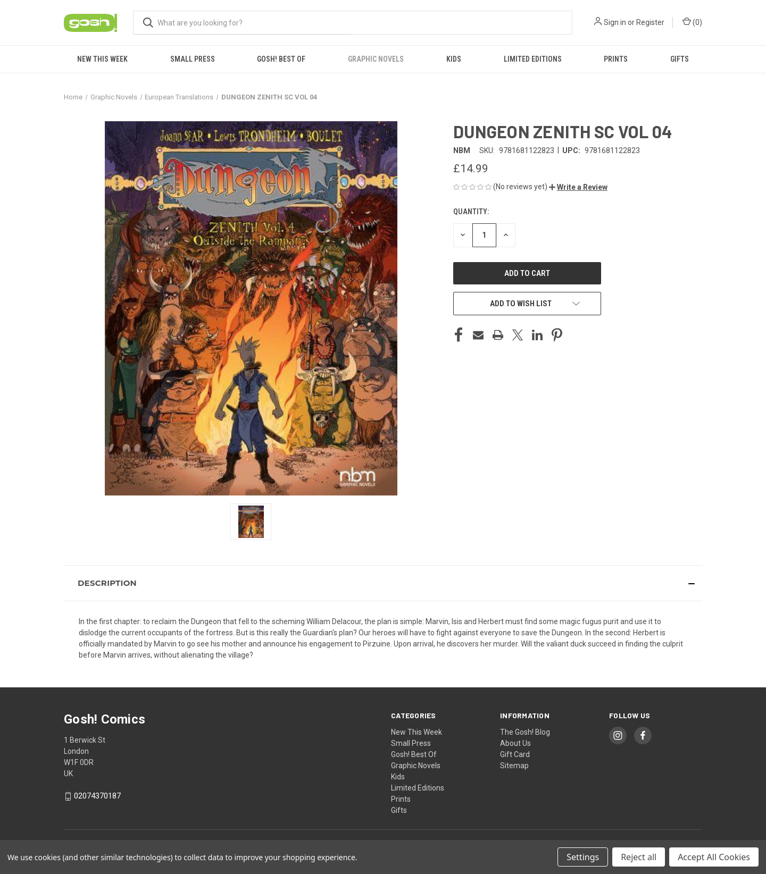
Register (650, 22)
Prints (616, 59)
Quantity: (471, 211)
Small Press (192, 59)
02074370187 (97, 796)
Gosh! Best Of (281, 59)
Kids (453, 59)
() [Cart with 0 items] (692, 22)
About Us (515, 743)
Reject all (638, 857)
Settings (583, 857)
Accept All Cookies (714, 857)
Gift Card (515, 754)
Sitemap (514, 765)
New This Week (102, 59)
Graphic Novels (376, 59)
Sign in (615, 22)
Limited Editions (533, 59)
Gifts (679, 59)
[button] (578, 187)
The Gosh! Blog (525, 732)
